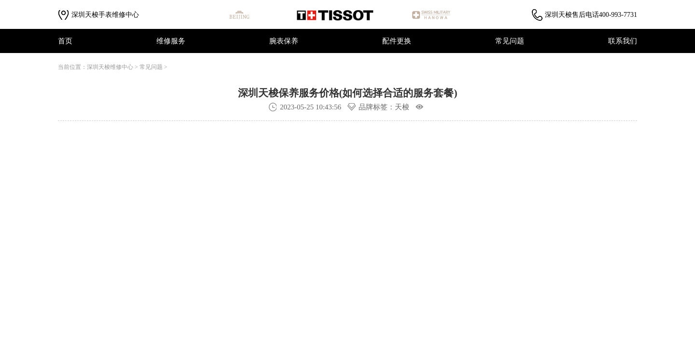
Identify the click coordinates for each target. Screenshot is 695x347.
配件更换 (396, 41)
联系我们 (622, 41)
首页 (65, 41)
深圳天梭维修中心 (110, 67)
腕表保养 (283, 41)
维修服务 (170, 41)
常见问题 (509, 41)
